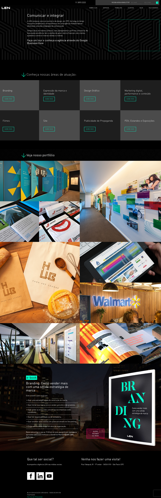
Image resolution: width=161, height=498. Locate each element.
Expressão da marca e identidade (55, 92)
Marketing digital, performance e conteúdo (138, 92)
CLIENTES (131, 8)
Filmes (6, 121)
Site (45, 121)
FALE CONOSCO (153, 8)
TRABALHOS (118, 8)
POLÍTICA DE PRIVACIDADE (35, 497)
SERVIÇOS (106, 8)
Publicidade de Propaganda (98, 121)
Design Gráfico (91, 90)
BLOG (141, 8)
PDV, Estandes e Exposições (139, 121)
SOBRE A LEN (93, 8)
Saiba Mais (8, 99)
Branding (7, 90)
